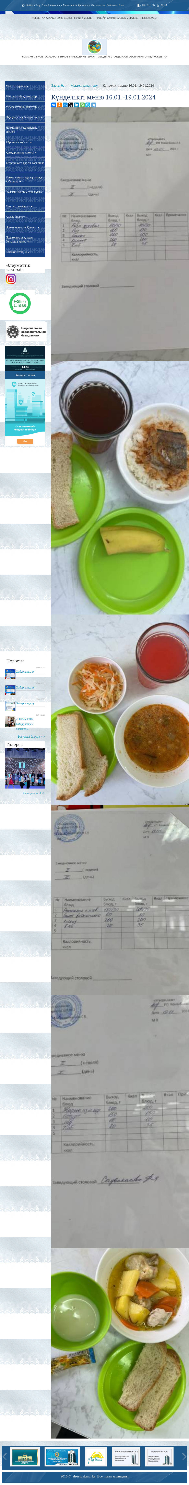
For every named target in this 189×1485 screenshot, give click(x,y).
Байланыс (112, 5)
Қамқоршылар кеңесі (21, 152)
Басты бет (58, 85)
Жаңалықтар (33, 5)
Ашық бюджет (16, 216)
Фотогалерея (98, 5)
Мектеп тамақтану (19, 206)
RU (148, 5)
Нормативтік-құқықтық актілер (21, 129)
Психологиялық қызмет (22, 227)
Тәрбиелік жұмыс (19, 142)
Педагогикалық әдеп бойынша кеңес (19, 239)
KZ (143, 5)
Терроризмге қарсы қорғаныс (25, 164)
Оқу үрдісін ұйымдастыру (24, 117)
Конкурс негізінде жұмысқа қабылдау (24, 179)
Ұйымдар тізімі (25, 375)
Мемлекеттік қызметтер (76, 5)
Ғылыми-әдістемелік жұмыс (24, 193)
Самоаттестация (17, 252)
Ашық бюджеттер (52, 5)
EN (153, 5)
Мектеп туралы (17, 86)
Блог (121, 5)
